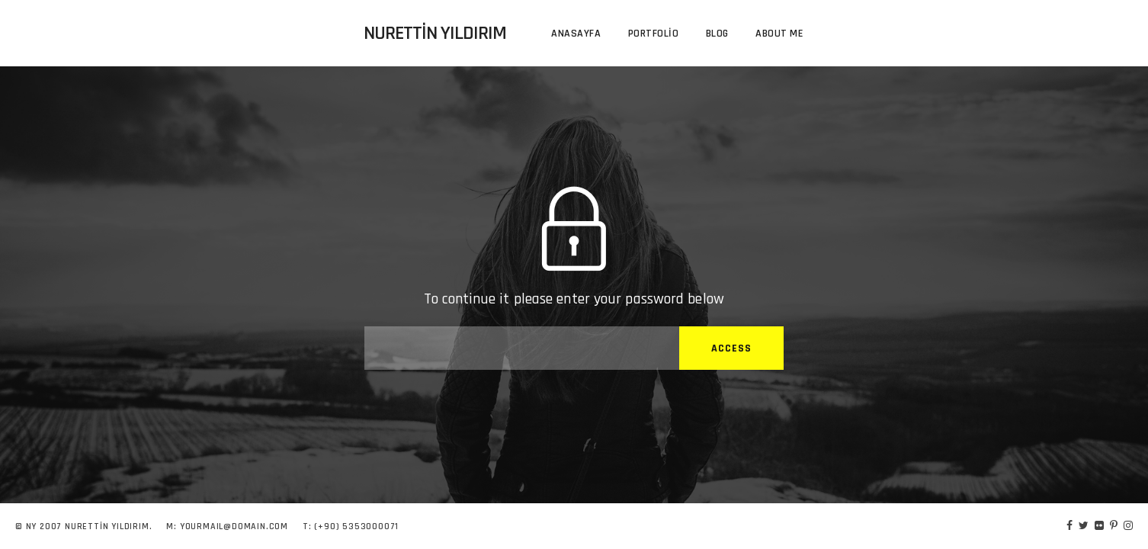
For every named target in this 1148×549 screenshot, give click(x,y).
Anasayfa (576, 33)
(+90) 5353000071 (356, 526)
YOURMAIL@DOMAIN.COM (234, 526)
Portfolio (653, 33)
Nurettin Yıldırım (435, 33)
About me (779, 33)
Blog (717, 33)
